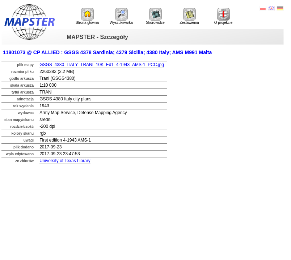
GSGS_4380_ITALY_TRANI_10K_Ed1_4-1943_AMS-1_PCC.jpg (101, 64)
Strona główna (87, 16)
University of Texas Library (64, 160)
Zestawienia (189, 16)
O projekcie (223, 16)
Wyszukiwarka (121, 16)
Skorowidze (155, 16)
